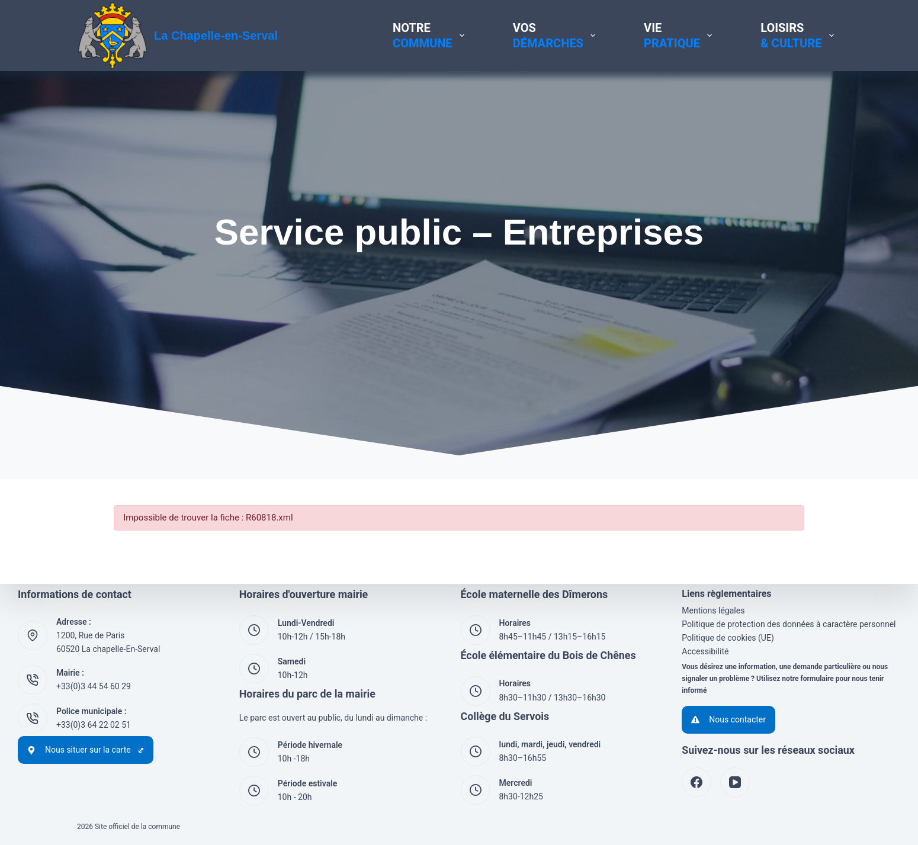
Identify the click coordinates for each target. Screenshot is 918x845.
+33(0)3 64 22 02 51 (93, 725)
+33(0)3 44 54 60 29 (93, 686)
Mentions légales (713, 610)
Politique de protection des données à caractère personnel (788, 624)
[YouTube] (735, 782)
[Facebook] (696, 782)
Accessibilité (705, 651)
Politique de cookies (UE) (728, 637)
